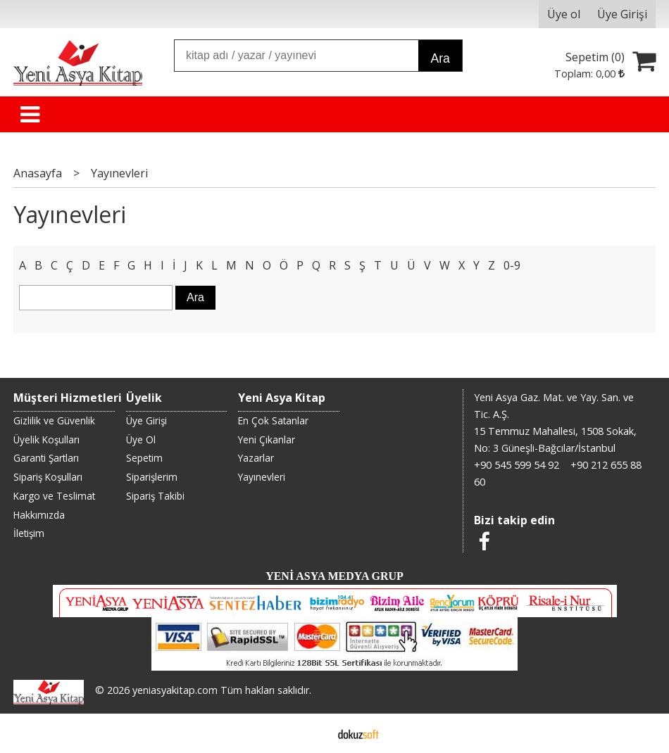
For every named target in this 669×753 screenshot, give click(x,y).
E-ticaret (312, 733)
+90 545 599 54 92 (516, 465)
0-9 (512, 265)
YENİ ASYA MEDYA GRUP (334, 576)
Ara (439, 58)
